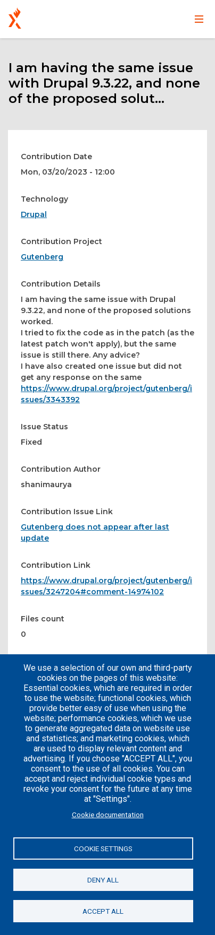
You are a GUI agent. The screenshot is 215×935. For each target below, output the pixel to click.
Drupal (34, 214)
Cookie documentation (108, 814)
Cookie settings (103, 848)
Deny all (103, 880)
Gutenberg (42, 257)
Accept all (102, 911)
